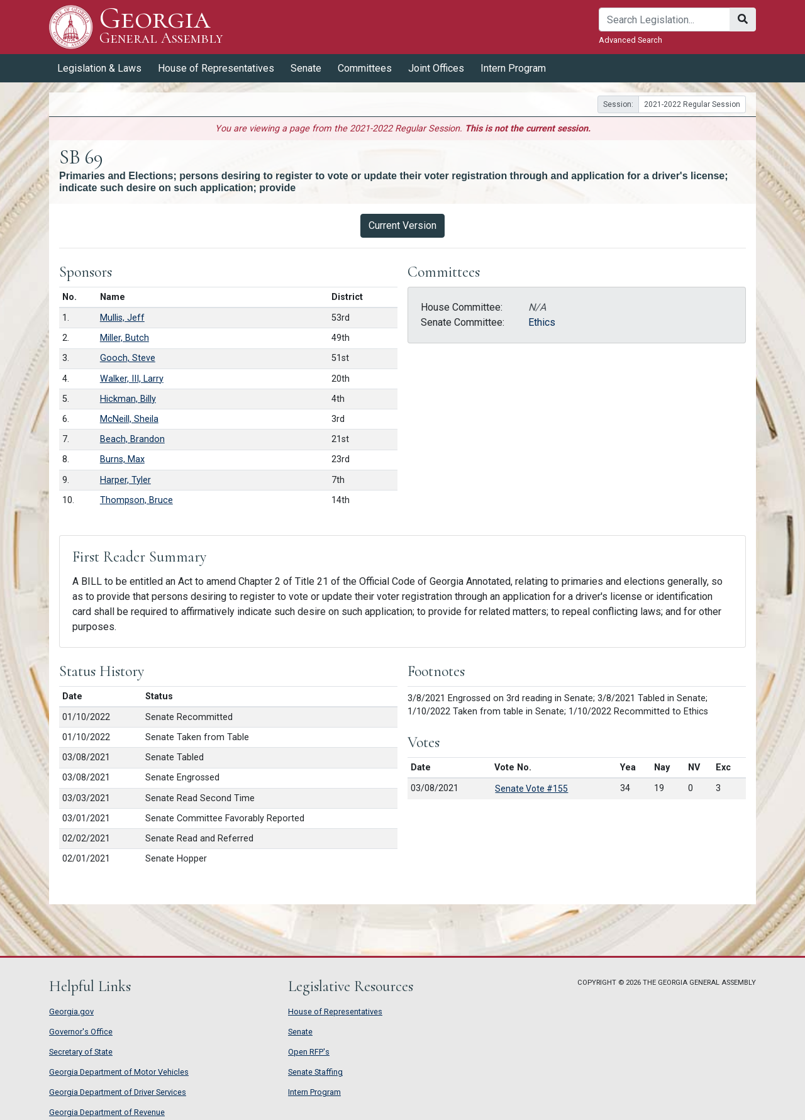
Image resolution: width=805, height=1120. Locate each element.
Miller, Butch (124, 338)
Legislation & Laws (99, 68)
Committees (365, 68)
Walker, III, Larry (132, 379)
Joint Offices (436, 68)
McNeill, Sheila (129, 419)
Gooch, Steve (127, 358)
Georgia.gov (71, 1011)
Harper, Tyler (125, 480)
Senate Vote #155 (531, 789)
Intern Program (513, 68)
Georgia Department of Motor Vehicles (119, 1072)
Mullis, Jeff (122, 318)
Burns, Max (122, 459)
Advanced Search (630, 40)
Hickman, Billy (128, 399)
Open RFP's (309, 1051)
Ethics (541, 322)
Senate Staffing (315, 1072)
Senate (306, 68)
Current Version (402, 225)
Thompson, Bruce (136, 500)
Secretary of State (81, 1051)
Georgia (161, 26)
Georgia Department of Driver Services (117, 1092)
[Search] (664, 19)
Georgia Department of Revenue (107, 1112)
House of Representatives (216, 68)
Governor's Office (81, 1031)
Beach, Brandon (132, 439)
